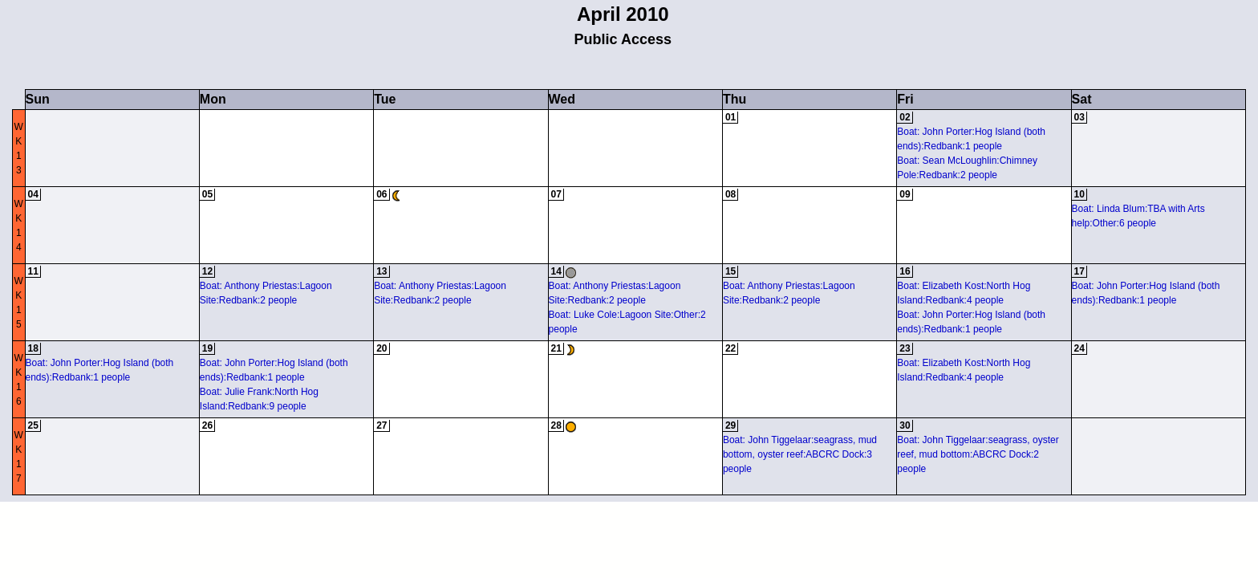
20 (381, 348)
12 (207, 271)
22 (730, 348)
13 (381, 271)
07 (556, 194)
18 (33, 348)
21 (556, 348)
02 (904, 117)
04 (33, 194)
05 (207, 194)
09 (904, 194)
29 (730, 425)
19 (207, 348)
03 (1079, 117)
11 (33, 271)
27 (381, 425)
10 (1079, 194)
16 (904, 271)
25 (33, 425)
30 (904, 425)
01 (730, 117)
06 (381, 194)
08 (730, 194)
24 (1079, 348)
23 (904, 348)
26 (207, 425)
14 (556, 271)
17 (1079, 271)
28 (556, 425)
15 (730, 271)
